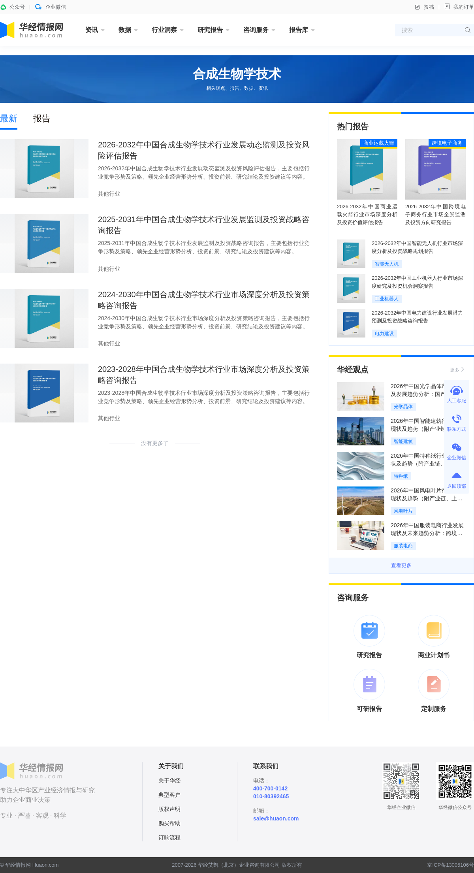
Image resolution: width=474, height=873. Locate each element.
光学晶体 (403, 406)
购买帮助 (169, 823)
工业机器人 (387, 299)
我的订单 (459, 6)
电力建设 (384, 333)
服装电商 (403, 546)
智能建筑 (403, 441)
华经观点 (353, 369)
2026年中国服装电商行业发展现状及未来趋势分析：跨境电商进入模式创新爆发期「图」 (427, 533)
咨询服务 (256, 29)
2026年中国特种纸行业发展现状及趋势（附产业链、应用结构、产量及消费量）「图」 (427, 464)
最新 (8, 118)
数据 (124, 29)
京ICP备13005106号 (450, 865)
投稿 (424, 7)
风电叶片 (403, 511)
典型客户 (169, 795)
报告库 (298, 29)
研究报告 (210, 29)
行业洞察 (164, 29)
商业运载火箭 (378, 143)
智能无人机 (387, 264)
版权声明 (169, 809)
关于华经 (169, 780)
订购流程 (169, 837)
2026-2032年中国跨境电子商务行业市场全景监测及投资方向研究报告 (435, 214)
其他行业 (109, 193)
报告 (42, 118)
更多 (458, 369)
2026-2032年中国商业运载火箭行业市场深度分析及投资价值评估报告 (367, 214)
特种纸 (401, 476)
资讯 (91, 29)
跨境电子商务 (447, 143)
